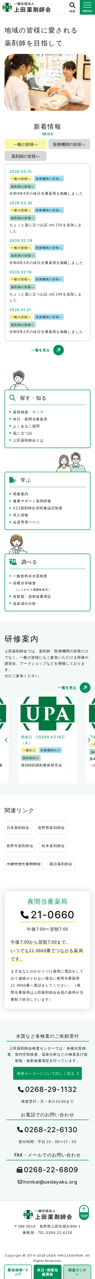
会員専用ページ (26, 521)
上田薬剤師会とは (28, 440)
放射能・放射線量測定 (32, 596)
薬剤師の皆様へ (25, 156)
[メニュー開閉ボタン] (87, 7)
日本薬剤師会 (18, 827)
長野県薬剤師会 (51, 827)
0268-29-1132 (51, 1089)
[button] (6, 740)
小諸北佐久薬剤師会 (24, 863)
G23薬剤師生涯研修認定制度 (38, 507)
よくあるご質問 (26, 425)
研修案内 (20, 493)
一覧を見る (40, 350)
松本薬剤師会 (53, 845)
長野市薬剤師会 (20, 845)
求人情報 (20, 514)
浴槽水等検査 (32, 585)
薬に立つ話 (22, 432)
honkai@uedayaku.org (50, 1182)
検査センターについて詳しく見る (45, 1073)
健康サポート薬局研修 (32, 500)
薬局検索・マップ (28, 411)
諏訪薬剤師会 (60, 863)
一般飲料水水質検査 (30, 575)
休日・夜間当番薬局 (30, 418)
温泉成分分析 (24, 603)
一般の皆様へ (25, 144)
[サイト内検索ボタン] (72, 7)
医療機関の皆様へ (69, 144)
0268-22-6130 (51, 1129)
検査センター (77, 1272)
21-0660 (52, 914)
